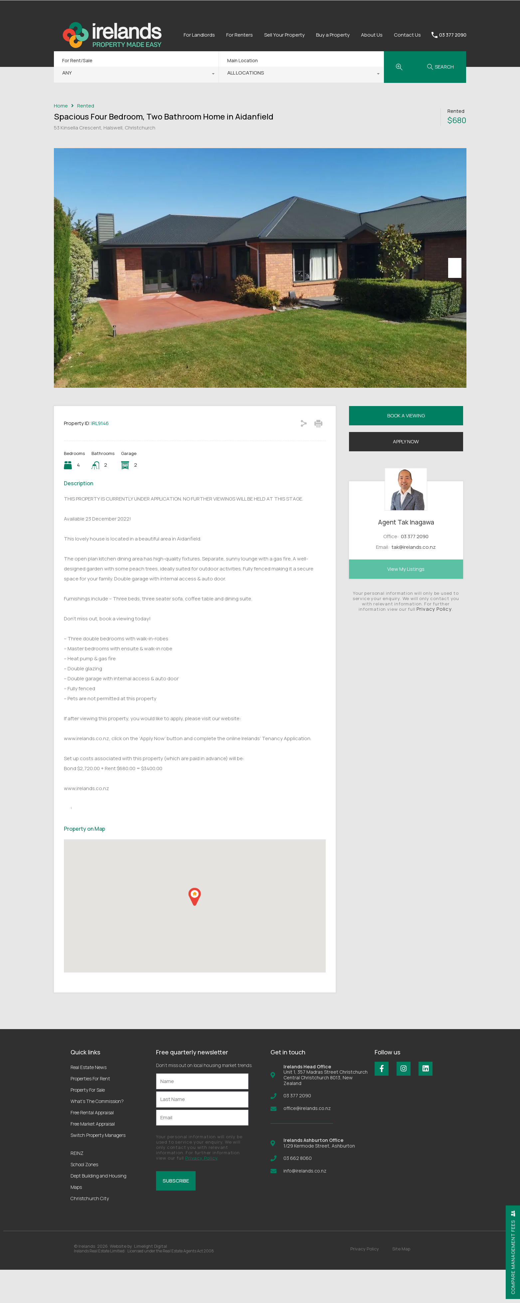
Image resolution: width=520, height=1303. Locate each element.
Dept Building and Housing (98, 1209)
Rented (85, 106)
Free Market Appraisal (93, 1157)
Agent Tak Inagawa (406, 555)
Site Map (401, 1282)
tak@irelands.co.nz (414, 580)
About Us (372, 34)
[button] (195, 930)
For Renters (239, 34)
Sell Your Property (284, 34)
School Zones (84, 1197)
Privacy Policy (434, 642)
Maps (76, 1220)
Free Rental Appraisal (92, 1146)
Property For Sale (88, 1123)
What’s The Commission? (97, 1134)
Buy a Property (333, 34)
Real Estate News (88, 1100)
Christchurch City (90, 1231)
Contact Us (407, 34)
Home (61, 106)
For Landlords (199, 34)
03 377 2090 (452, 35)
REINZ (77, 1186)
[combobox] (136, 75)
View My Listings (406, 602)
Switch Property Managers (98, 1168)
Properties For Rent (90, 1112)
